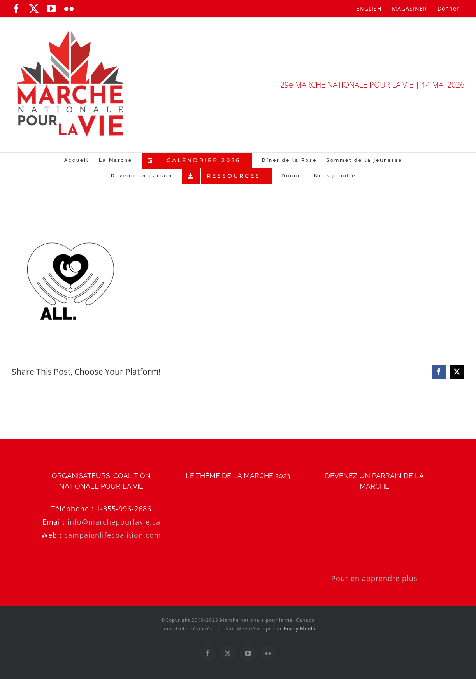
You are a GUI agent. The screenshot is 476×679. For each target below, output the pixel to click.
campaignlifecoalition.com (112, 535)
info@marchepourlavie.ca (113, 521)
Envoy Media (300, 628)
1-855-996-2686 (123, 508)
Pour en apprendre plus (374, 578)
